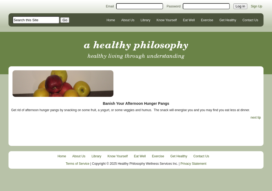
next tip (255, 117)
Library (145, 20)
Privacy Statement (193, 164)
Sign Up (256, 6)
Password (174, 6)
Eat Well (189, 20)
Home (111, 20)
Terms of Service (77, 164)
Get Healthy (227, 20)
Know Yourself (166, 20)
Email (110, 6)
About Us (127, 20)
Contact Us (250, 20)
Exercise (207, 20)
